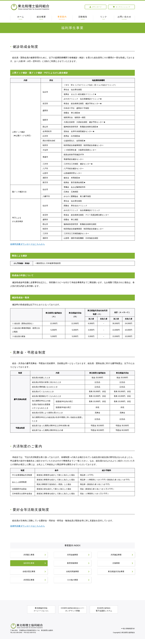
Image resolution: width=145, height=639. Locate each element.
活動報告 (82, 18)
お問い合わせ (124, 18)
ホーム (20, 18)
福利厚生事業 (34, 563)
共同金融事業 (78, 555)
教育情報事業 (78, 563)
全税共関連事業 (77, 571)
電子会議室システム (104, 609)
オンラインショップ (121, 7)
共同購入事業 (34, 555)
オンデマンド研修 (72, 609)
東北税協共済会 (41, 609)
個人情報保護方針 (128, 628)
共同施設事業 (122, 555)
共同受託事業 (34, 580)
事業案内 (62, 18)
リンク (103, 18)
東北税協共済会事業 (120, 571)
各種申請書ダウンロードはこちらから (27, 244)
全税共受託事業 (34, 571)
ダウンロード (95, 7)
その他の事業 (78, 580)
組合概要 (41, 18)
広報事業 (122, 563)
